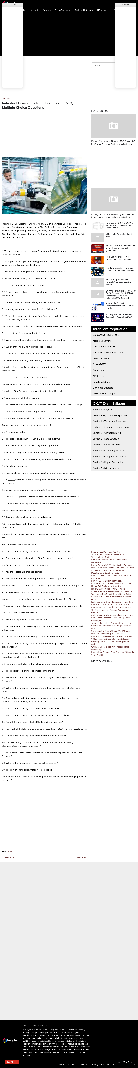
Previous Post (9, 857)
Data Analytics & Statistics (106, 334)
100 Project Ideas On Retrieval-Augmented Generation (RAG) (120, 315)
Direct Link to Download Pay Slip (105, 552)
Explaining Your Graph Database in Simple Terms (112, 602)
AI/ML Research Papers (105, 393)
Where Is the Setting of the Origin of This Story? (112, 623)
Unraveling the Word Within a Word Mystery (110, 631)
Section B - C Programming (107, 432)
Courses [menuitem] (47, 10)
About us (71, 1064)
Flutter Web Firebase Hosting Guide (107, 586)
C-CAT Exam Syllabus (109, 403)
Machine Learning (102, 340)
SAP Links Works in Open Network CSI (108, 554)
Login (101, 654)
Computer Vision (101, 358)
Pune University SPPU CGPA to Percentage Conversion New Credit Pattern (119, 225)
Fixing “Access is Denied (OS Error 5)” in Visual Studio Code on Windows (113, 142)
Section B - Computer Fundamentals (111, 427)
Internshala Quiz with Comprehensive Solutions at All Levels (120, 305)
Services (106, 652)
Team (113, 652)
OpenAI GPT (99, 364)
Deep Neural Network (104, 346)
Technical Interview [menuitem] (84, 10)
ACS (125, 652)
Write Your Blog (125, 1062)
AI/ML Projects (100, 375)
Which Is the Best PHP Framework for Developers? (113, 583)
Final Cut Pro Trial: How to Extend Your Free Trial (112, 567)
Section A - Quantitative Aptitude (110, 415)
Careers (119, 652)
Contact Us (83, 1064)
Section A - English (102, 409)
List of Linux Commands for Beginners (108, 588)
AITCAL (94, 666)
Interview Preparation (110, 329)
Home (4, 98)
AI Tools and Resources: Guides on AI (107, 570)
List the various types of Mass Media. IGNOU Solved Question (120, 269)
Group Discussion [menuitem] (63, 10)
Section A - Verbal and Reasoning (110, 421)
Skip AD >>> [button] (12, 1062)
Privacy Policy (98, 1064)
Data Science (99, 370)
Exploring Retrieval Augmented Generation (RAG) (113, 615)
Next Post (81, 857)
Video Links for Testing (101, 557)
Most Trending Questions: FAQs (105, 573)
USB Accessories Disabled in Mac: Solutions (110, 639)
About (99, 652)
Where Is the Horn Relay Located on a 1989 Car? (112, 591)
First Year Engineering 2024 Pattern (107, 633)
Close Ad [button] (12, 5)
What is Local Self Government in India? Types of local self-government (121, 248)
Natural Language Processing (108, 352)
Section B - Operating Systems (108, 450)
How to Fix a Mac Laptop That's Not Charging (111, 604)
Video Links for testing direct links (119, 235)
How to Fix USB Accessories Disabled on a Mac (111, 636)
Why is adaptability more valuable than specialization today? (118, 282)
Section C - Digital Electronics (108, 462)
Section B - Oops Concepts (106, 444)
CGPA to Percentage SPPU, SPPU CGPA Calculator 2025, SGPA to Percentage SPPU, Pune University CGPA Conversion (121, 294)
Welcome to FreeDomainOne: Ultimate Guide (111, 594)
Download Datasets (103, 387)
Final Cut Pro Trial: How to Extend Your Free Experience (118, 258)
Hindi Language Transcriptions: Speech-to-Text (111, 607)
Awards (130, 652)
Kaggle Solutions (101, 381)
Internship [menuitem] (34, 10)
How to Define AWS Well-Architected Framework (112, 565)
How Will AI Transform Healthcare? (106, 581)
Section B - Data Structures (106, 438)
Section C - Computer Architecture (110, 456)
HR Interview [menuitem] (103, 10)
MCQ (10, 98)
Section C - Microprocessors (107, 468)
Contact (94, 654)
